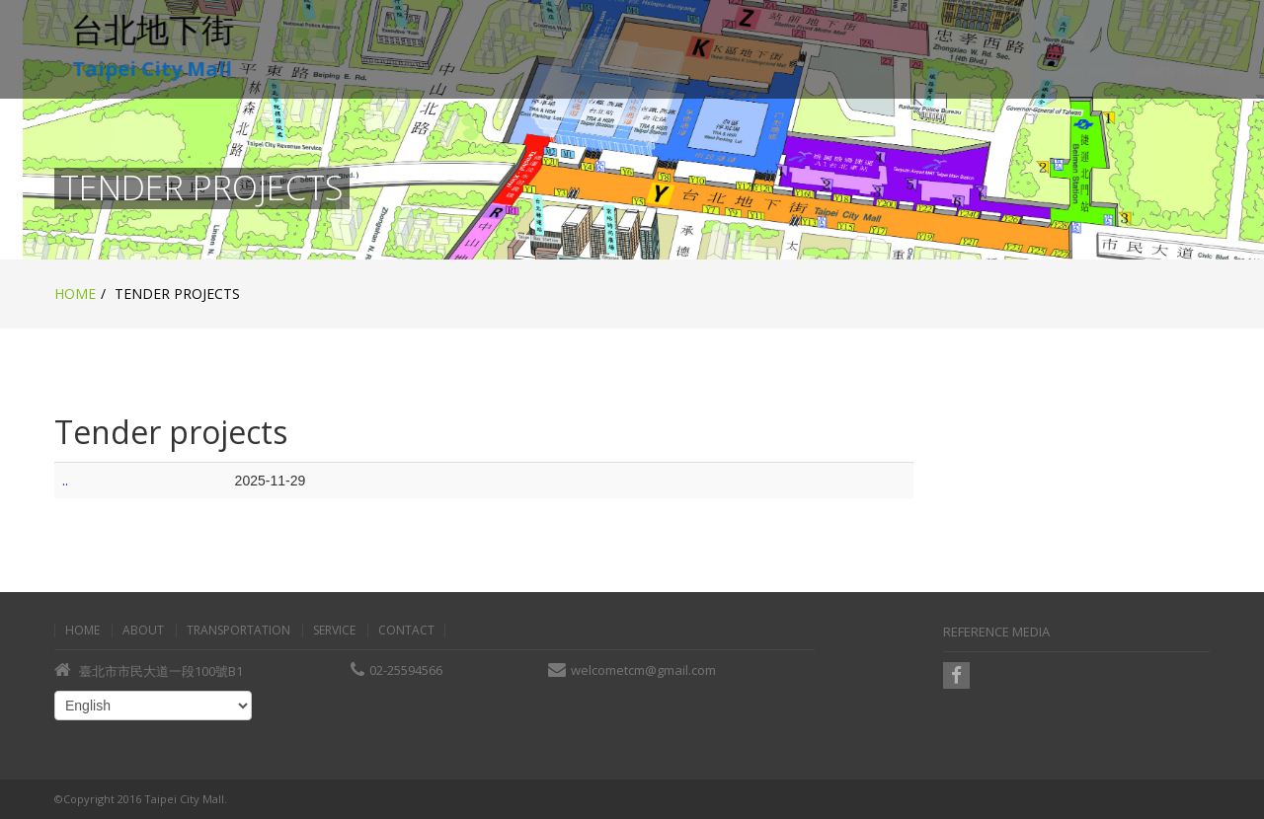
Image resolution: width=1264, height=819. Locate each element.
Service (334, 630)
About (143, 630)
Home (75, 293)
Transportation (238, 630)
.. (65, 480)
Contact (406, 630)
